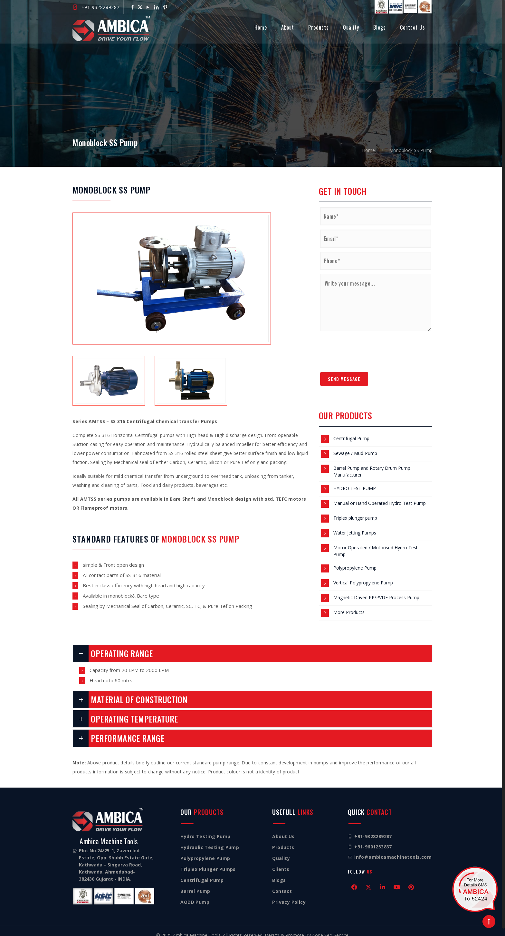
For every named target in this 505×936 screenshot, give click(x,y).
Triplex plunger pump (355, 510)
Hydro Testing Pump (205, 829)
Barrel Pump (195, 884)
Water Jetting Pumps (354, 525)
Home (368, 142)
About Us (283, 829)
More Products (349, 605)
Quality (281, 851)
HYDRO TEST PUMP (354, 481)
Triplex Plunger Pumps (207, 862)
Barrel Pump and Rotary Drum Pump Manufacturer (371, 464)
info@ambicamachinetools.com (393, 849)
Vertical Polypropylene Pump (363, 575)
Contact (282, 884)
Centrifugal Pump (351, 431)
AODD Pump (194, 895)
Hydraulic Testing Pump (209, 840)
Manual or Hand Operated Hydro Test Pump (379, 496)
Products (283, 840)
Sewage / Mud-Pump (355, 446)
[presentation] (369, 341)
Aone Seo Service (330, 928)
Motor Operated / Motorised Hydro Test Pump (375, 543)
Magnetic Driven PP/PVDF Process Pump (376, 590)
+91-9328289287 (100, 7)
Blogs (279, 873)
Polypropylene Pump (354, 560)
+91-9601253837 (373, 839)
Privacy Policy (289, 895)
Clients (280, 862)
